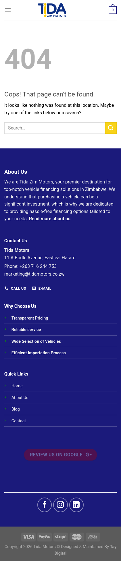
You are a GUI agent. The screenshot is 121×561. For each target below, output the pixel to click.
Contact (18, 421)
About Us (19, 397)
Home (17, 386)
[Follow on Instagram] (60, 505)
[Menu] (7, 10)
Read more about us (49, 218)
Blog (15, 409)
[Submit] (111, 128)
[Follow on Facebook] (44, 505)
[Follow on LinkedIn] (76, 505)
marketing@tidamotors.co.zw (34, 274)
